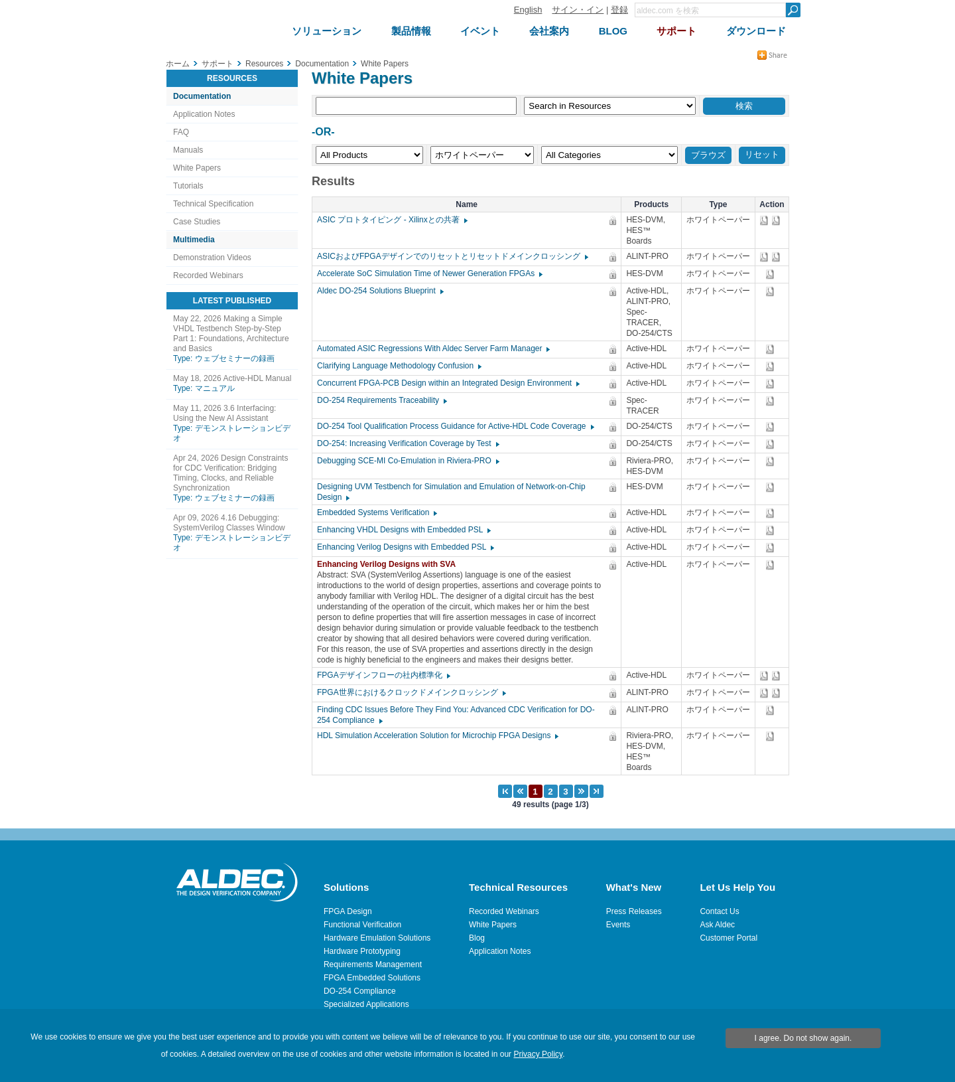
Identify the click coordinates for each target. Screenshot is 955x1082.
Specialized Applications (366, 1004)
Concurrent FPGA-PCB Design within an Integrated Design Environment (447, 383)
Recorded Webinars (208, 275)
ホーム (178, 63)
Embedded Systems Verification (376, 512)
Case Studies (196, 221)
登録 (619, 10)
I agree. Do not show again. (803, 1038)
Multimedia (194, 239)
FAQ (181, 132)
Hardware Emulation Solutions (377, 938)
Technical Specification (213, 203)
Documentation (202, 96)
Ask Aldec (717, 924)
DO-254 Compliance (360, 991)
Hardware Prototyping (362, 951)
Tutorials (188, 186)
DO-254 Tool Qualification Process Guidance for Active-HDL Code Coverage (455, 426)
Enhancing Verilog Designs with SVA (389, 564)
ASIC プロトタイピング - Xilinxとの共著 (391, 219)
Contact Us (719, 911)
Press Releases (634, 911)
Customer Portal (728, 938)
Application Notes (204, 114)
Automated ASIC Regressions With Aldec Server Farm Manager (432, 348)
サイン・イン (578, 10)
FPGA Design (348, 911)
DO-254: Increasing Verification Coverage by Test (407, 443)
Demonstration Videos (212, 257)
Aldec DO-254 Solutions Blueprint (379, 290)
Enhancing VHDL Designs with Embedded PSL (403, 529)
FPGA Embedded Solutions (372, 977)
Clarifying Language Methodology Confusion (398, 365)
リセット (762, 154)
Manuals (188, 150)
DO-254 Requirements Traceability (381, 400)
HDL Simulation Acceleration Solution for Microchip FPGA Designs (437, 735)
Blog (477, 938)
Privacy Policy (537, 1054)
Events (618, 924)
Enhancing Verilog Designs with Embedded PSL (405, 547)
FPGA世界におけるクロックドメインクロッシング (411, 692)
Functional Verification (362, 924)
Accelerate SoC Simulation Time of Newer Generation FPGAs (429, 273)
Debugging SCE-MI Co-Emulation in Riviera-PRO (407, 460)
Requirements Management (373, 964)
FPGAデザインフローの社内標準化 (383, 675)
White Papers (197, 168)
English (528, 10)
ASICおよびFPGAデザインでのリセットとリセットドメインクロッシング (452, 256)
